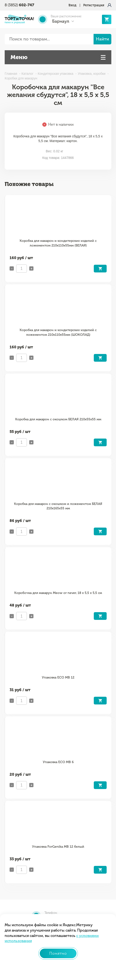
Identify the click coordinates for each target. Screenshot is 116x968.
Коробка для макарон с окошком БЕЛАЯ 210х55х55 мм (58, 419)
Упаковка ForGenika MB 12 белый (58, 847)
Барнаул (60, 21)
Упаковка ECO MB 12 (58, 677)
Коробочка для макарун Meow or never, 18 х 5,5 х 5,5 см (58, 593)
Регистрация (93, 5)
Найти (102, 39)
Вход (72, 5)
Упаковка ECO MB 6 (58, 762)
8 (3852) (19, 5)
